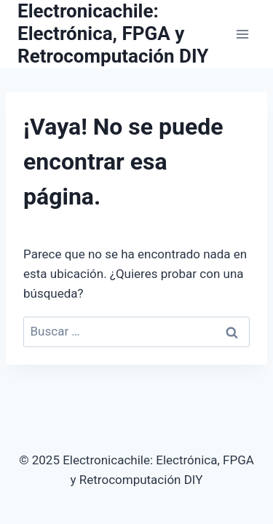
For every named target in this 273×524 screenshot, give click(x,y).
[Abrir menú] (242, 34)
